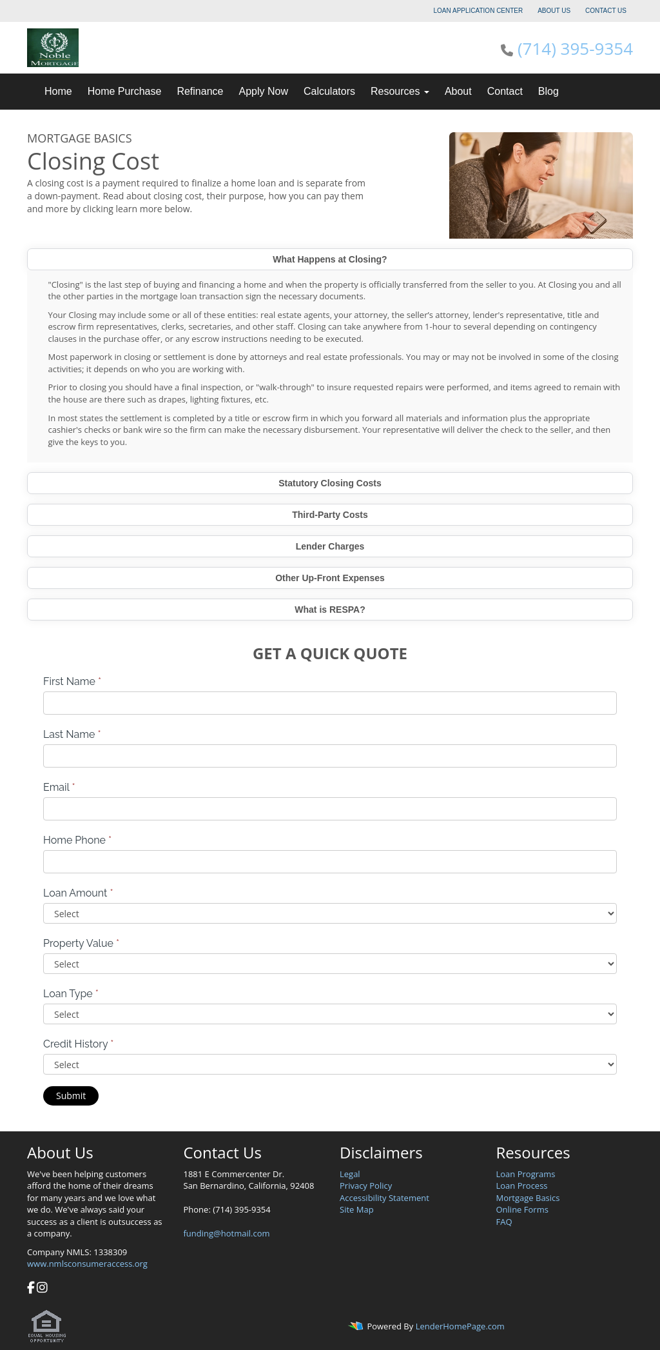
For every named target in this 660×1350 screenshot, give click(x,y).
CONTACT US (605, 10)
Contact (505, 91)
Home (58, 91)
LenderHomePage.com (460, 1326)
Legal (350, 1174)
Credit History (78, 1044)
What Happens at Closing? (330, 259)
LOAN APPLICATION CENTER (478, 10)
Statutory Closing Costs (329, 483)
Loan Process (522, 1185)
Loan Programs (526, 1174)
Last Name (72, 734)
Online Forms (522, 1209)
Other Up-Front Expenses (330, 578)
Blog (548, 91)
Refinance (200, 91)
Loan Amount (78, 893)
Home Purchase (125, 91)
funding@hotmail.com (227, 1233)
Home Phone (77, 840)
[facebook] (31, 1289)
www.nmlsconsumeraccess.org (87, 1263)
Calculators (329, 91)
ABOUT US (554, 10)
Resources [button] (400, 91)
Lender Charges (330, 546)
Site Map (357, 1209)
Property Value (81, 943)
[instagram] (42, 1289)
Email (59, 787)
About (458, 91)
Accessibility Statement (384, 1198)
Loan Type (71, 994)
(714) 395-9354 (575, 48)
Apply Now (262, 91)
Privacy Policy (366, 1185)
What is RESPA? (330, 609)
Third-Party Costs (329, 515)
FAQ (504, 1221)
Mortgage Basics (528, 1198)
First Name (72, 681)
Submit (71, 1095)
